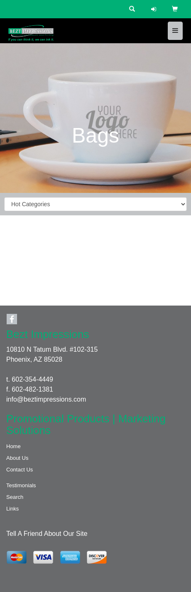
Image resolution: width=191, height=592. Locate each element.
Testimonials (21, 485)
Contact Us (19, 469)
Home (13, 446)
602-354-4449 (32, 379)
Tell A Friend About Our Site (47, 533)
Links (12, 509)
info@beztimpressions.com (46, 399)
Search (14, 497)
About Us (17, 458)
